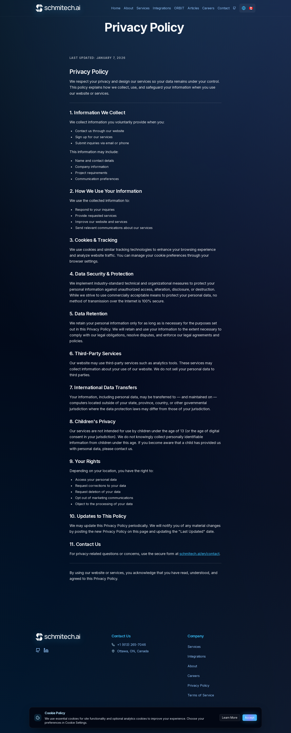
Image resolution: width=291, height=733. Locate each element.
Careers (208, 8)
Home (115, 8)
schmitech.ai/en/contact (199, 554)
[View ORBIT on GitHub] (234, 8)
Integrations (162, 8)
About (128, 8)
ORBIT (179, 8)
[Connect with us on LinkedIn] (46, 650)
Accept (249, 717)
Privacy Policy (198, 685)
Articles (193, 8)
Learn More (229, 717)
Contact (224, 8)
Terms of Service (201, 695)
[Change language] (247, 8)
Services (143, 8)
